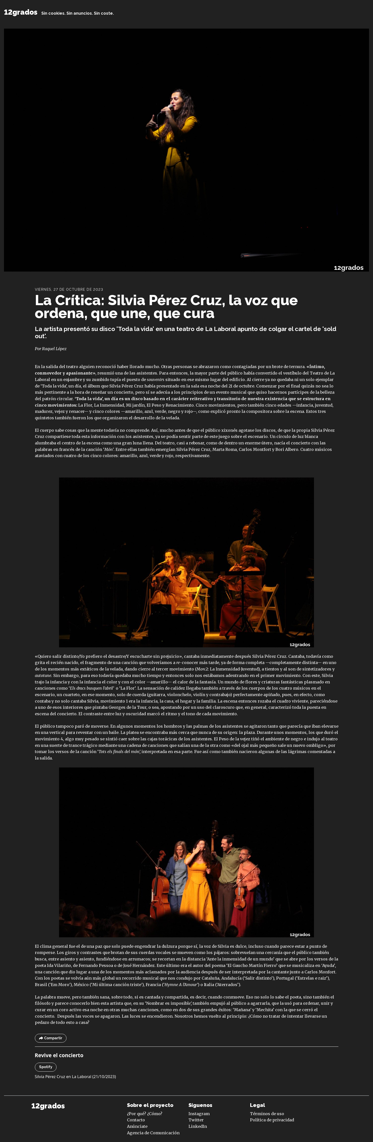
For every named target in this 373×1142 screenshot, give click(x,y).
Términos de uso (267, 1113)
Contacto (136, 1119)
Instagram (199, 1113)
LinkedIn (197, 1126)
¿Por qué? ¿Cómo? (144, 1113)
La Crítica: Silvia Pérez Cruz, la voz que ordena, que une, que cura (166, 306)
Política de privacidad (272, 1119)
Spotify (45, 1067)
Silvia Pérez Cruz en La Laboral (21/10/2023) (75, 1076)
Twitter (196, 1119)
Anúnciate (137, 1126)
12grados (20, 12)
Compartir (50, 1038)
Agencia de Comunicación (153, 1132)
